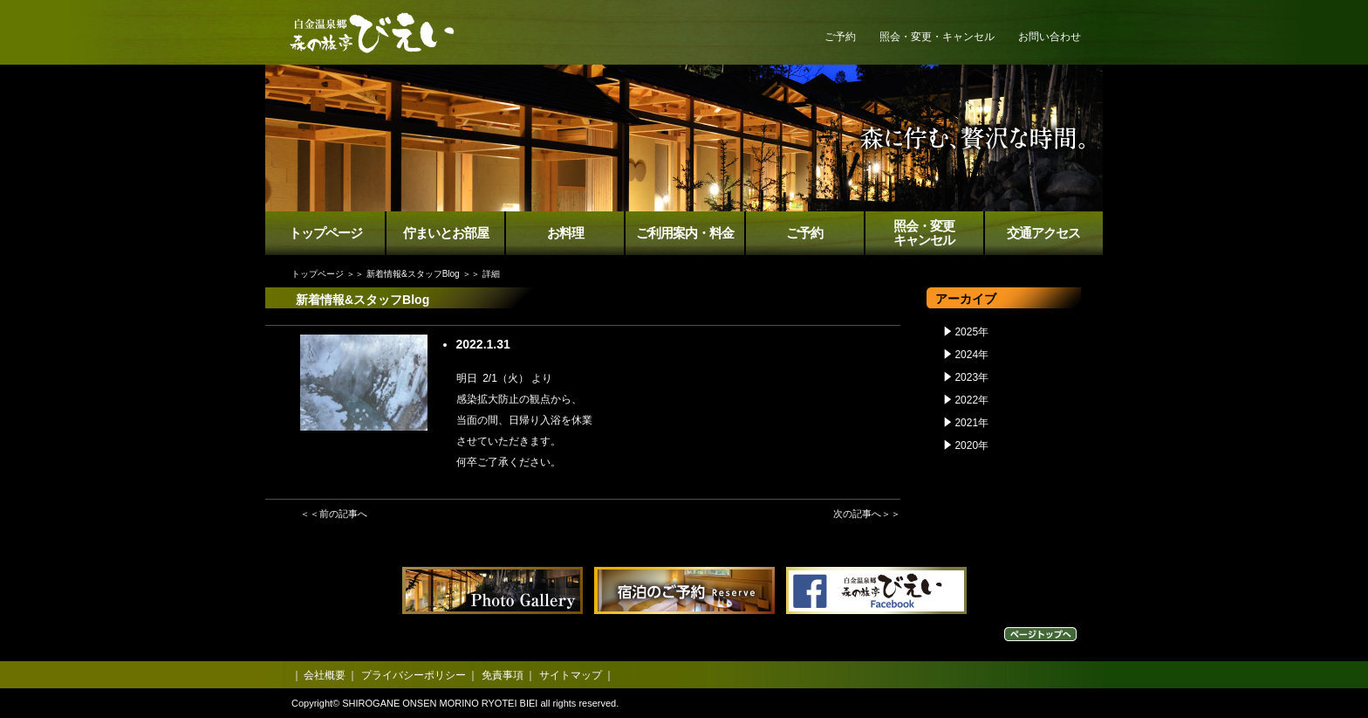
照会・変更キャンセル (923, 233)
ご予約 (840, 37)
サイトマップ (570, 675)
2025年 (971, 332)
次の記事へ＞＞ (866, 513)
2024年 (971, 355)
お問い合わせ (1049, 37)
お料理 (565, 233)
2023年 (971, 377)
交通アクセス (1043, 233)
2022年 (971, 400)
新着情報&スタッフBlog (413, 274)
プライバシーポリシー (413, 675)
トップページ (325, 233)
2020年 (971, 445)
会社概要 (324, 675)
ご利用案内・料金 (685, 233)
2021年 (971, 423)
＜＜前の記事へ (333, 513)
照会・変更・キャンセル (937, 37)
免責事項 (502, 675)
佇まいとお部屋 (446, 233)
